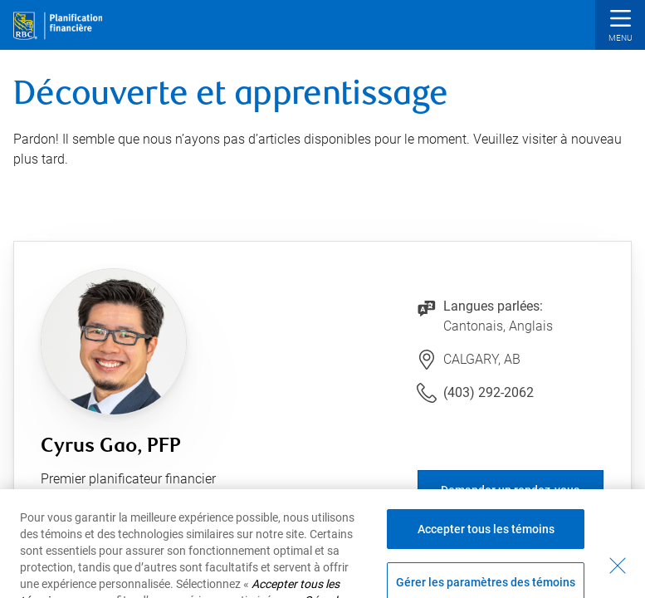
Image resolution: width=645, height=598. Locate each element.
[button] (620, 27)
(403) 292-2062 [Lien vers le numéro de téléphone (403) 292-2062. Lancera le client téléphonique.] (488, 392)
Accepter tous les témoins (486, 540)
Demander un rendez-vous (510, 490)
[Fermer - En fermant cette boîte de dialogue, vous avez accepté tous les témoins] (617, 577)
